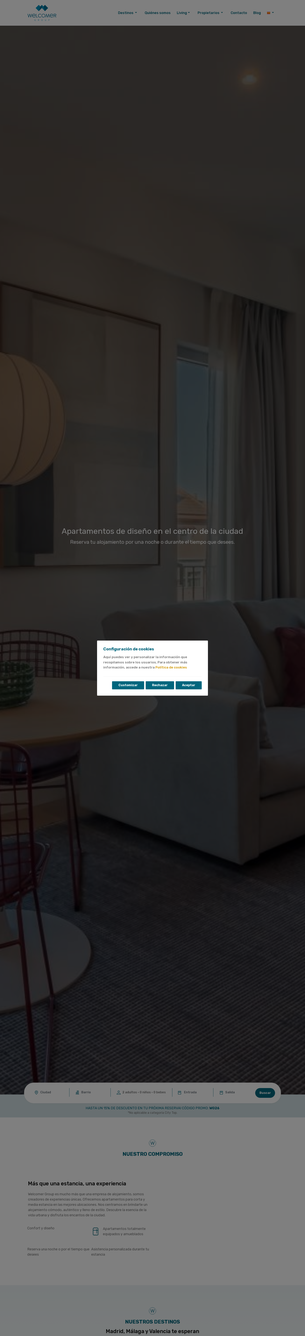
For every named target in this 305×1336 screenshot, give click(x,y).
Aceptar (188, 685)
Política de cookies (171, 667)
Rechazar (160, 685)
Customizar (128, 685)
